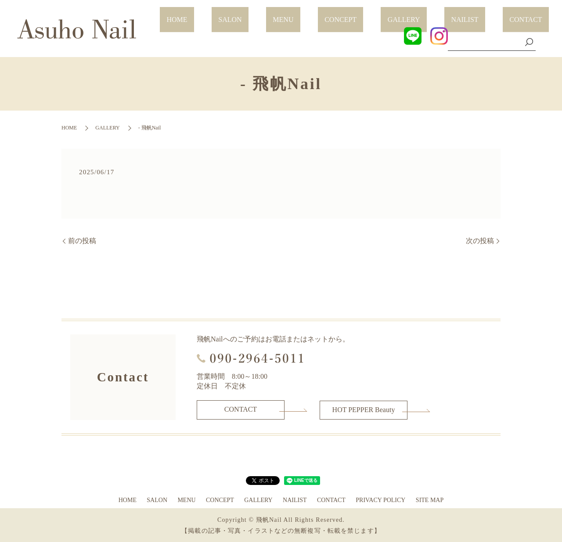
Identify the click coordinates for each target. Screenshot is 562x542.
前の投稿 (82, 240)
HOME (264, 14)
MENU (344, 14)
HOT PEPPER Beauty (363, 409)
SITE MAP (429, 499)
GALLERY (438, 14)
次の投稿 (480, 240)
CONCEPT (388, 14)
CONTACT (532, 14)
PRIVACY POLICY (380, 499)
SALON (304, 14)
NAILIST (485, 14)
